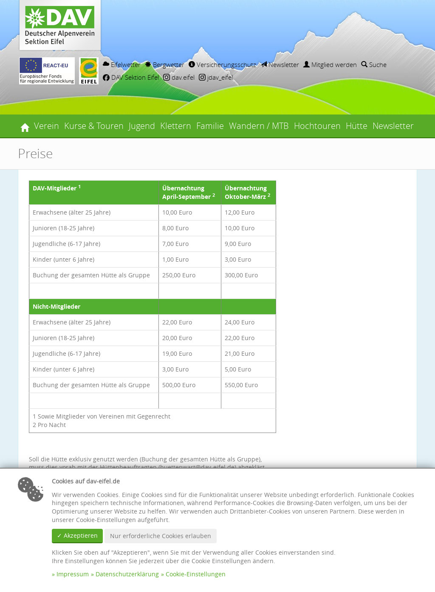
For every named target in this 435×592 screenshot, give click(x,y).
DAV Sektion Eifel (131, 77)
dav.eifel (179, 77)
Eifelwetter (122, 64)
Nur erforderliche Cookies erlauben (160, 536)
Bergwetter (164, 64)
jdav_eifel (216, 77)
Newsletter (279, 64)
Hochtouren (317, 125)
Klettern (175, 125)
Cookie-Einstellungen (196, 574)
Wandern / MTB (259, 125)
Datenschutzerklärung (127, 574)
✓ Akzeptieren (77, 535)
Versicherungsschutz (222, 64)
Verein (46, 125)
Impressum (72, 574)
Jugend (142, 125)
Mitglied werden (330, 64)
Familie (210, 125)
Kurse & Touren (94, 125)
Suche (374, 64)
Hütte (356, 125)
